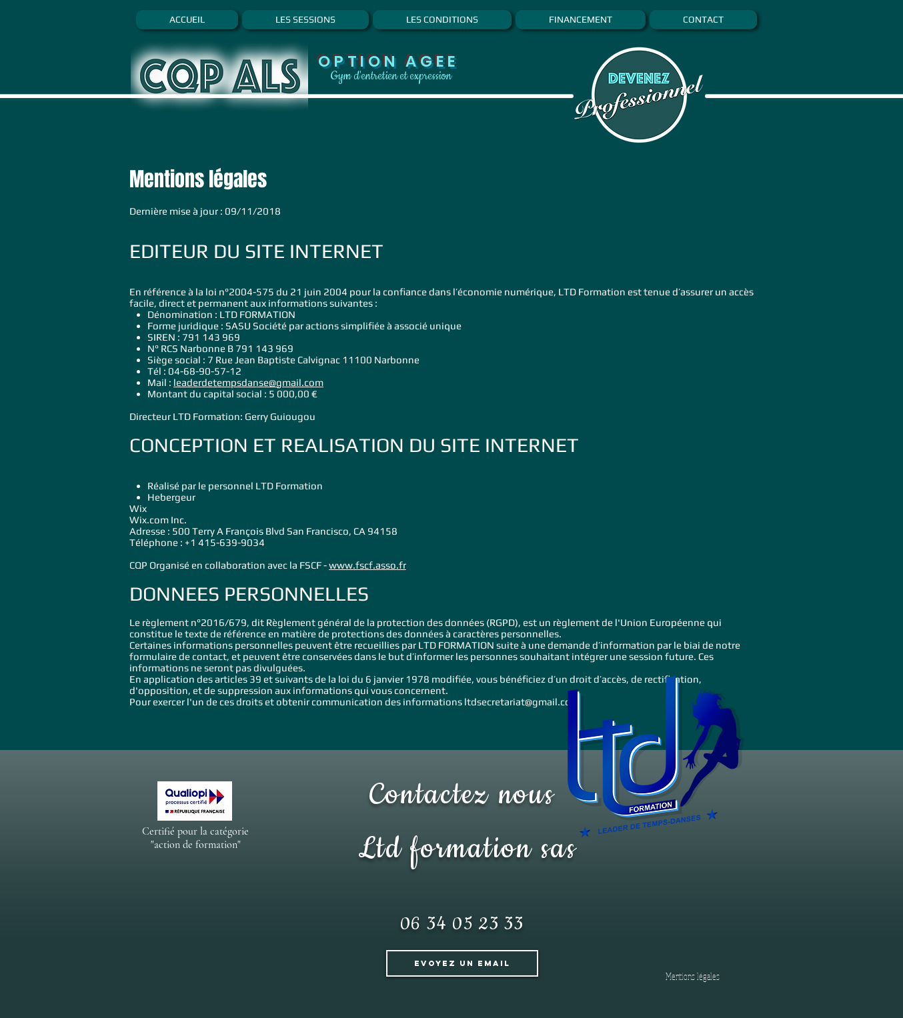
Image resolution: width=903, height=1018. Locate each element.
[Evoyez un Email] (462, 963)
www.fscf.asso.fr (367, 565)
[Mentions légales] (692, 976)
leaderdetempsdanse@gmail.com (248, 382)
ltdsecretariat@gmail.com (522, 701)
